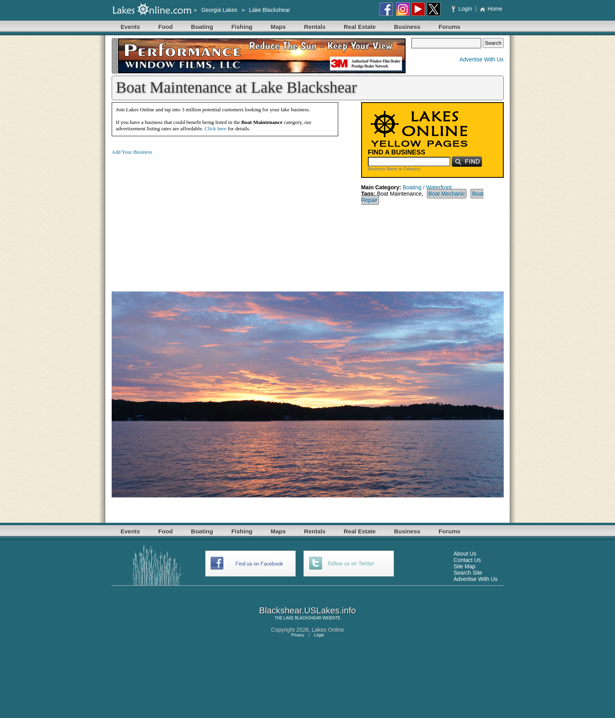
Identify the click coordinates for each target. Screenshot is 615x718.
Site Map (464, 566)
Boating (202, 26)
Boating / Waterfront (427, 187)
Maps (278, 26)
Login (463, 9)
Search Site (467, 572)
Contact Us (467, 560)
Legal (319, 635)
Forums (450, 26)
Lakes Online (328, 630)
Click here (216, 128)
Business (407, 26)
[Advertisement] (178, 217)
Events (130, 26)
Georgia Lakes (219, 10)
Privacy (297, 635)
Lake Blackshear (269, 10)
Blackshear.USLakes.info (307, 610)
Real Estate (360, 26)
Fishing (241, 26)
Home (491, 9)
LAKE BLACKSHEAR (303, 618)
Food (165, 26)
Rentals (315, 26)
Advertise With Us (481, 59)
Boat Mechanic (446, 193)
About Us (464, 553)
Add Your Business (132, 152)
